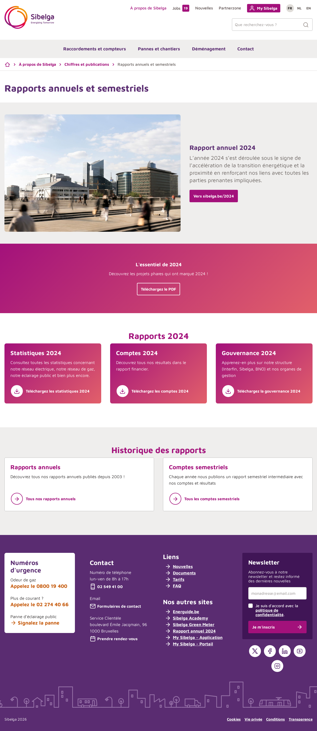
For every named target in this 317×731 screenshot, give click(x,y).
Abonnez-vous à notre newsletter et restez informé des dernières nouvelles (274, 576)
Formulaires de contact (115, 606)
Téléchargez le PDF (158, 289)
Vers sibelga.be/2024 (213, 196)
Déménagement (208, 48)
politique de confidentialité (269, 612)
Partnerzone (230, 8)
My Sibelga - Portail (189, 644)
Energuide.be (182, 612)
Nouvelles (204, 8)
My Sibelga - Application (193, 637)
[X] (255, 651)
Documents (180, 573)
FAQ (173, 586)
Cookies (234, 719)
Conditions (275, 719)
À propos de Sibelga (148, 8)
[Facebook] (270, 651)
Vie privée (253, 719)
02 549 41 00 (106, 587)
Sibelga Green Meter (189, 625)
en (308, 8)
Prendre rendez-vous (114, 639)
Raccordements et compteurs (94, 48)
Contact (245, 48)
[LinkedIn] (285, 651)
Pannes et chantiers (159, 48)
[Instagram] (277, 666)
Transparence (301, 719)
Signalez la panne (34, 623)
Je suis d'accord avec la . (276, 610)
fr (290, 8)
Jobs (180, 8)
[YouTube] (300, 651)
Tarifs (174, 579)
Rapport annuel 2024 (190, 631)
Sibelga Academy (186, 618)
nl (299, 8)
